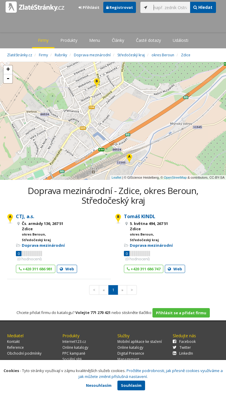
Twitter (182, 347)
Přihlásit (89, 7)
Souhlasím (131, 385)
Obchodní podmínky (24, 353)
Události (180, 40)
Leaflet (116, 177)
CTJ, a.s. (25, 216)
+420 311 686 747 (143, 269)
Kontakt (13, 341)
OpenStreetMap (175, 177)
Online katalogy (75, 347)
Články (118, 40)
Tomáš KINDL (139, 216)
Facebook (184, 341)
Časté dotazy (148, 40)
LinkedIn (183, 353)
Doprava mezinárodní (43, 245)
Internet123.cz (74, 341)
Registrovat (119, 7)
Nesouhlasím (99, 385)
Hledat (202, 7)
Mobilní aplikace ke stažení (139, 341)
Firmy (43, 40)
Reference (15, 347)
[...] (170, 7)
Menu (94, 40)
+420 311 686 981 (35, 269)
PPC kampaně (73, 353)
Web (67, 269)
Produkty (68, 40)
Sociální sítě (72, 359)
